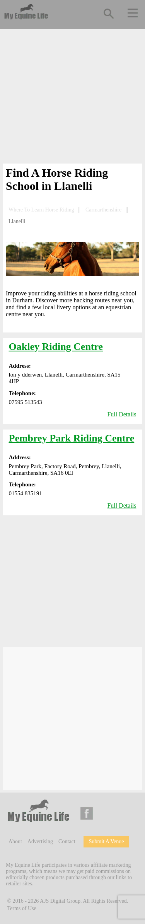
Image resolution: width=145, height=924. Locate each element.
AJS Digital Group (60, 901)
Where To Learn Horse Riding (41, 210)
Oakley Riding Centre (56, 346)
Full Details (121, 414)
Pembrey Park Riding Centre (72, 438)
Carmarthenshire (103, 210)
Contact (66, 841)
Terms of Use (21, 908)
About (15, 841)
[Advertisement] (72, 98)
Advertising (40, 841)
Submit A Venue (106, 841)
